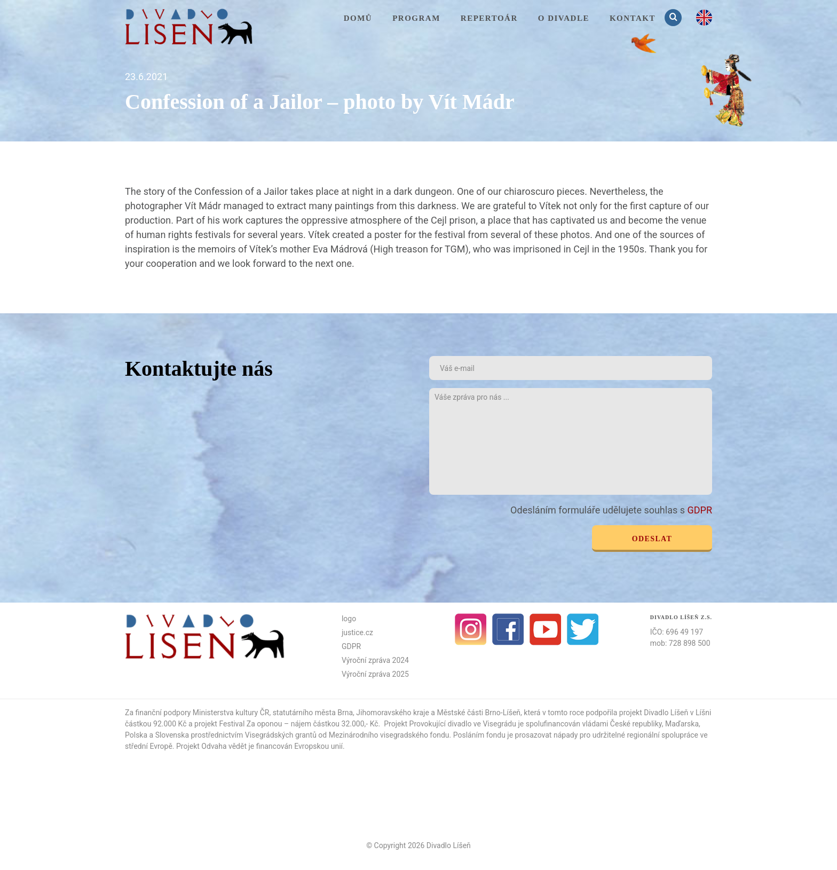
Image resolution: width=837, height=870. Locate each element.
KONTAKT (633, 18)
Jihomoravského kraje (392, 712)
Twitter (583, 629)
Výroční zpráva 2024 (375, 660)
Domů (358, 18)
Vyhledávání (674, 17)
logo (349, 618)
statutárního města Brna (313, 712)
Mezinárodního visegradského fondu (389, 735)
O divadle (563, 18)
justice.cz (357, 632)
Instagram (471, 629)
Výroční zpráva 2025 (375, 674)
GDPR (699, 510)
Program (416, 18)
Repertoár (489, 18)
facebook (508, 629)
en (704, 18)
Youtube (546, 629)
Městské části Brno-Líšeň (478, 712)
